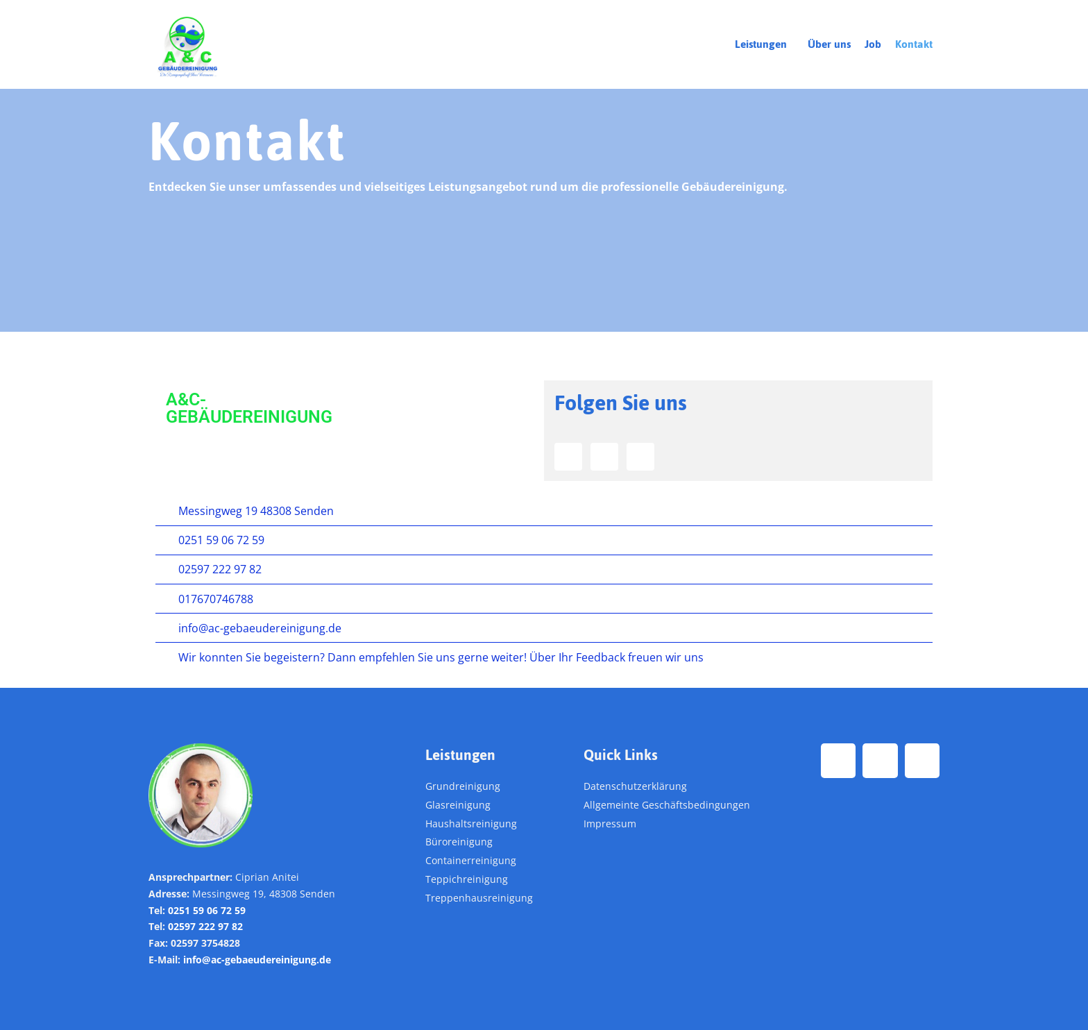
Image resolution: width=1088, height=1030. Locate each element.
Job (873, 44)
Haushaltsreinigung (471, 823)
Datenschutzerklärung (635, 786)
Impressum (610, 823)
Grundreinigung (462, 786)
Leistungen (761, 44)
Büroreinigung (459, 842)
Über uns (829, 44)
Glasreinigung (458, 804)
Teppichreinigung (466, 879)
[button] (764, 44)
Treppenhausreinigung (479, 897)
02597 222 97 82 (205, 927)
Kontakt (914, 44)
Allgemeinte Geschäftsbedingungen (667, 804)
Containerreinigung (470, 860)
